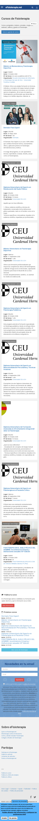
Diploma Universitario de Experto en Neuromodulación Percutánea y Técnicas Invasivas (19, 367)
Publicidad (27, 789)
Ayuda (20, 789)
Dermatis (15, 138)
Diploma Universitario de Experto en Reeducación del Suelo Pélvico (17, 188)
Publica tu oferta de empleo (10, 775)
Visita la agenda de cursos (11, 32)
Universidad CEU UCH (19, 199)
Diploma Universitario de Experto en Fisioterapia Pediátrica (17, 309)
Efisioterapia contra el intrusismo (11, 734)
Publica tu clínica (6, 777)
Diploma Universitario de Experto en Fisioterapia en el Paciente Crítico (17, 489)
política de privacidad (29, 684)
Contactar (13, 789)
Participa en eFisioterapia (9, 752)
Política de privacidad (16, 791)
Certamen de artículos (8, 756)
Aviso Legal (4, 789)
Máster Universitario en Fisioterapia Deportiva (17, 250)
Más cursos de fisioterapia (19, 650)
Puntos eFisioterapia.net (8, 758)
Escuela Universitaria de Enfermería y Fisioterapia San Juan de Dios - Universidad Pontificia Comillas (19, 80)
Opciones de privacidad (19, 801)
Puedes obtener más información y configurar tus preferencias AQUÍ (19, 813)
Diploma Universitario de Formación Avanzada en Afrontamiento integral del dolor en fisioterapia (19, 429)
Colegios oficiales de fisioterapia (11, 738)
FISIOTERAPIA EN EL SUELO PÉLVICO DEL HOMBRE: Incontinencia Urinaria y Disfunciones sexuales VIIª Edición (19, 550)
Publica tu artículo (6, 754)
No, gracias (12, 818)
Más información (8, 605)
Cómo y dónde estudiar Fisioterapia (12, 736)
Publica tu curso (6, 773)
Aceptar (4, 818)
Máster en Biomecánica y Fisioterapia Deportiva (18, 67)
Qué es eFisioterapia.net (8, 732)
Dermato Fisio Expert (12, 128)
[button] (37, 7)
